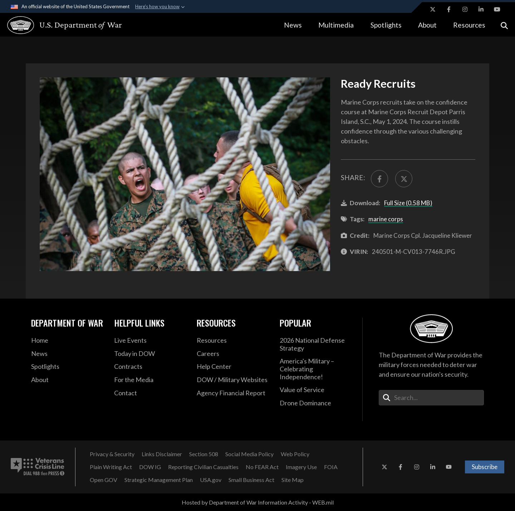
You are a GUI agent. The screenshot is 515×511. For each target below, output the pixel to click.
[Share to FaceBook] (379, 178)
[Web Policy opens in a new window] (295, 454)
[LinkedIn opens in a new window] (481, 9)
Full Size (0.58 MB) (408, 203)
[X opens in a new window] (432, 9)
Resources (469, 25)
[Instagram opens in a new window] (465, 9)
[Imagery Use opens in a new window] (301, 467)
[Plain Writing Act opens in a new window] (111, 467)
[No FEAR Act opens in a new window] (262, 467)
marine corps (385, 219)
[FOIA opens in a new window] (330, 467)
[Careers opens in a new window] (233, 354)
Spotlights (386, 25)
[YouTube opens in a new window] (497, 9)
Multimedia (336, 25)
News (293, 25)
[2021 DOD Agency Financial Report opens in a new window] (233, 393)
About (427, 25)
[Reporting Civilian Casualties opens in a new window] (203, 467)
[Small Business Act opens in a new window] (251, 479)
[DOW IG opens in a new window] (150, 467)
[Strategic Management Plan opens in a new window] (158, 479)
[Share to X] (403, 178)
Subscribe (484, 467)
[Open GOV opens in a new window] (103, 479)
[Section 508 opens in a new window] (204, 454)
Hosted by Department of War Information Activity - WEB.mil (258, 502)
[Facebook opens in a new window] (448, 9)
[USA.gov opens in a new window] (210, 479)
